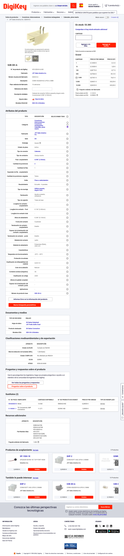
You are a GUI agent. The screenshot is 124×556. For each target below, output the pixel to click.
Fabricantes (48, 12)
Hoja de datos (38, 99)
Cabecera (37, 151)
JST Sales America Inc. (39, 73)
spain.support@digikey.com (75, 529)
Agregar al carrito (106, 45)
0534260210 (13, 404)
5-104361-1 (12, 408)
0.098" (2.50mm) (40, 159)
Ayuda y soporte (38, 526)
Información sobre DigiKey (10, 526)
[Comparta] (114, 17)
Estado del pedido (39, 528)
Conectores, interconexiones (31, 17)
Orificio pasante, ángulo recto (40, 189)
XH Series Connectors (33, 328)
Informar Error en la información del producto (30, 299)
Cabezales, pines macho (71, 17)
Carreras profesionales (9, 533)
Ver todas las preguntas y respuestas (26, 383)
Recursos (60, 12)
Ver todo (35, 450)
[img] (15, 7)
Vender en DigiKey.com (9, 531)
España (17, 553)
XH (35, 139)
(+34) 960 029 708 (72, 526)
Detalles (37, 469)
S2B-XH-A (38, 293)
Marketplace (6, 528)
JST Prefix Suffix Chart (33, 324)
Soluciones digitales (8, 538)
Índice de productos (12, 17)
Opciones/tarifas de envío (41, 531)
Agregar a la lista (85, 45)
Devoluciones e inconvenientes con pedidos (44, 534)
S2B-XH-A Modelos (38, 103)
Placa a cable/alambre (41, 180)
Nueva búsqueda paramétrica (25, 305)
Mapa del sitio (6, 536)
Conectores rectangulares (52, 17)
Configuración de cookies (105, 553)
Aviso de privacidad (100, 514)
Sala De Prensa (7, 540)
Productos (35, 12)
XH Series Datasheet (32, 322)
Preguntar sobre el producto (22, 386)
